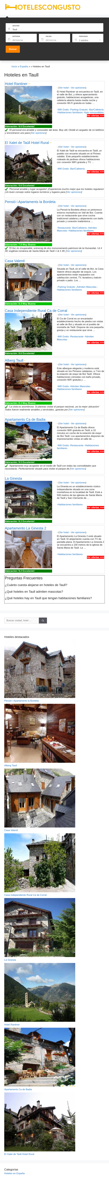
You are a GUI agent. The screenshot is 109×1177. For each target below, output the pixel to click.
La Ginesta (13, 478)
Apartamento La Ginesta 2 (25, 528)
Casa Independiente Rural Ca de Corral (36, 311)
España (24, 66)
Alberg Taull (14, 360)
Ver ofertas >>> (95, 115)
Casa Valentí (15, 261)
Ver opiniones (78, 87)
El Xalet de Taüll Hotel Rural (27, 143)
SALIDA (49, 36)
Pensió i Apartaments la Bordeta (30, 202)
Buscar (13, 49)
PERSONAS (83, 36)
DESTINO (15, 26)
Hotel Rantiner (16, 84)
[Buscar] (43, 620)
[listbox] (90, 40)
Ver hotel (64, 87)
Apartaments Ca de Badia (25, 419)
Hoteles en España (14, 1173)
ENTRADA (16, 36)
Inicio (14, 66)
